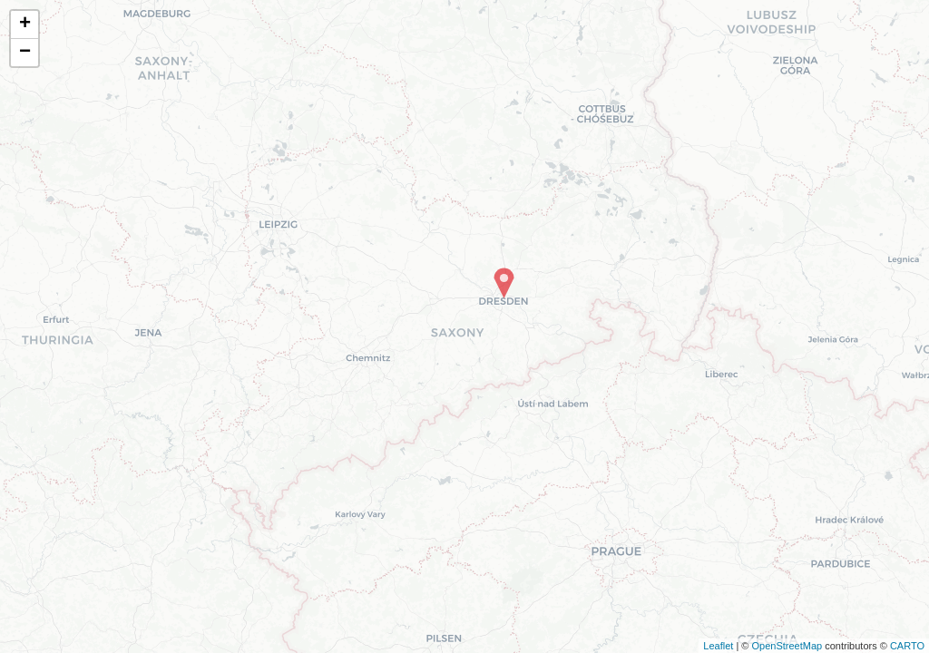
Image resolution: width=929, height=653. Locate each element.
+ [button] (25, 24)
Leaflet (718, 645)
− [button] (25, 52)
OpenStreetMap (786, 645)
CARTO (907, 645)
